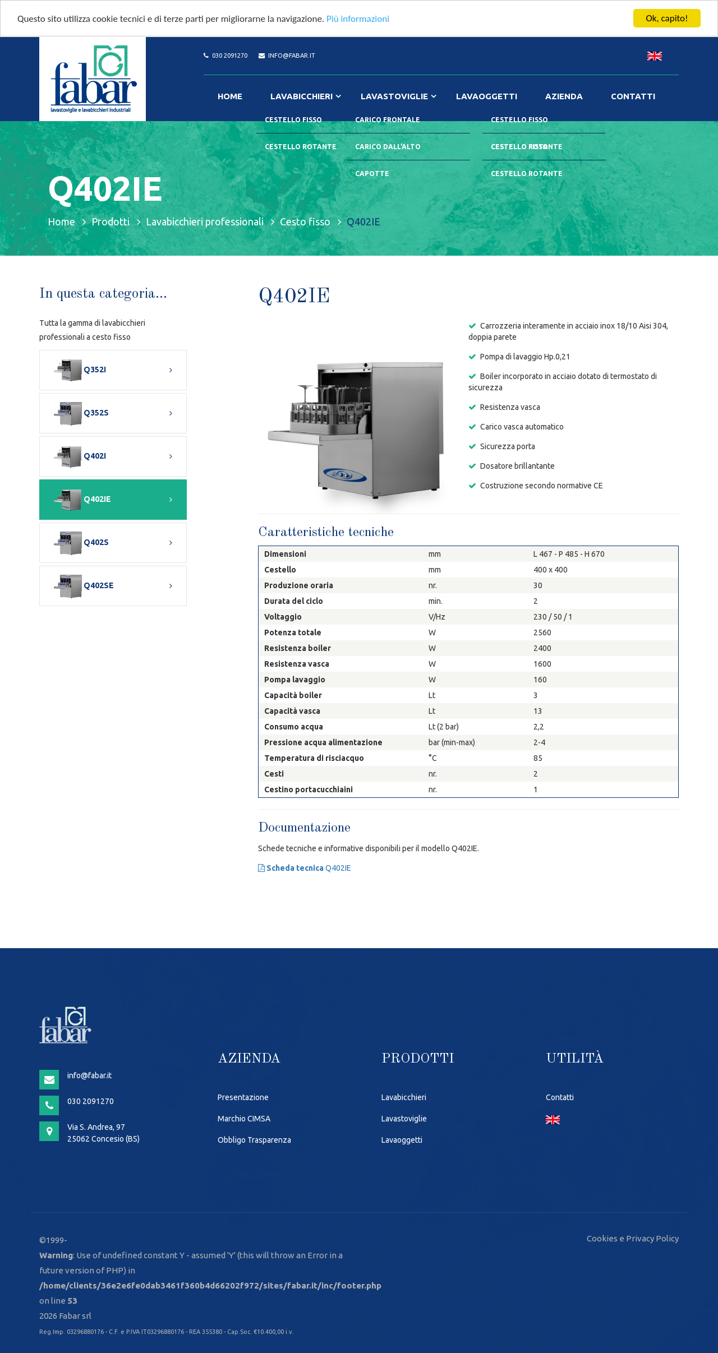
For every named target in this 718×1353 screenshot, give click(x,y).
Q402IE (304, 867)
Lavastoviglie (394, 96)
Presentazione (243, 1097)
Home (230, 96)
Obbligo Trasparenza (254, 1139)
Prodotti (110, 221)
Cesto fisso (305, 221)
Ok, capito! (667, 18)
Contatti (633, 96)
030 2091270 (229, 55)
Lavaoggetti (486, 96)
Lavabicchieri (301, 96)
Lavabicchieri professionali (205, 221)
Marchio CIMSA (244, 1118)
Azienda (564, 96)
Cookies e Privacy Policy (633, 1238)
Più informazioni (357, 19)
